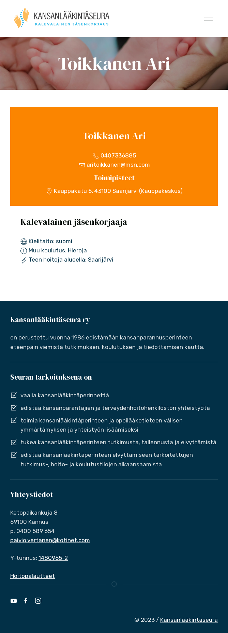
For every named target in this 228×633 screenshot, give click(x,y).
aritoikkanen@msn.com (114, 164)
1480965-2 (53, 557)
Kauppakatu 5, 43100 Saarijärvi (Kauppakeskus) (114, 190)
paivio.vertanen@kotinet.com (50, 540)
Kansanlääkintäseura (189, 619)
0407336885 (114, 155)
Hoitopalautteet (32, 575)
